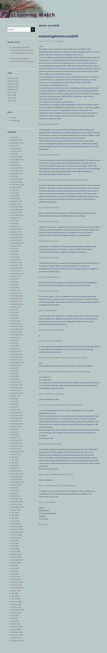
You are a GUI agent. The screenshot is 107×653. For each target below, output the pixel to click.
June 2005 (15, 615)
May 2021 (14, 176)
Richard (60, 41)
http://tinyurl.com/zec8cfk (48, 257)
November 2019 (17, 209)
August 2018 (16, 246)
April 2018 (15, 257)
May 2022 (14, 162)
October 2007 (16, 557)
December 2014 (17, 354)
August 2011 (16, 454)
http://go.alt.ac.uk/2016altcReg (50, 444)
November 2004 (17, 635)
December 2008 (17, 529)
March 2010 (15, 496)
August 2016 (16, 307)
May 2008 (14, 546)
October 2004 (16, 638)
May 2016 (14, 315)
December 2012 (17, 415)
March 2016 (15, 321)
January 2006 (16, 604)
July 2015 (14, 340)
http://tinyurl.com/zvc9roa (49, 241)
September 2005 (17, 610)
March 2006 (15, 599)
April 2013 (15, 407)
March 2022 (15, 165)
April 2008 (15, 549)
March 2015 (15, 348)
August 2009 (16, 510)
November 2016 (17, 298)
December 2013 (17, 385)
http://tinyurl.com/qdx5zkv (49, 124)
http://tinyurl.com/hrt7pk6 (49, 207)
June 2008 (15, 543)
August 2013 (16, 396)
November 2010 (17, 476)
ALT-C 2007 (11, 98)
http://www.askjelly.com (47, 310)
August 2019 (16, 218)
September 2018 (17, 243)
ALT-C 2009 (11, 92)
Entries (15, 120)
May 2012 (14, 432)
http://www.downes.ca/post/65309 (51, 330)
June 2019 (15, 221)
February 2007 (16, 579)
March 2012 (15, 437)
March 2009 (15, 524)
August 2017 (16, 276)
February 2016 (16, 323)
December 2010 (17, 474)
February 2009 (16, 526)
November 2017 (17, 268)
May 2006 (14, 596)
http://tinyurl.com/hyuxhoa (49, 221)
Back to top (43, 524)
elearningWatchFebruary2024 (22, 61)
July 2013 (14, 399)
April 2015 (15, 346)
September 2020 (17, 184)
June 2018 (15, 251)
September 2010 (17, 482)
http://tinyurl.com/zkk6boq (49, 291)
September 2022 (17, 159)
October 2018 (16, 240)
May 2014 (14, 374)
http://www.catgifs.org (47, 502)
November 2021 (17, 171)
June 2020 (15, 190)
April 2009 (15, 521)
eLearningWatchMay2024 (20, 58)
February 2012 (16, 440)
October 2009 (16, 504)
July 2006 (14, 593)
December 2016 (17, 296)
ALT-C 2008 (11, 95)
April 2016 (15, 318)
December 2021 (17, 168)
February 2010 (16, 499)
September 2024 (17, 143)
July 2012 (14, 429)
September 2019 (17, 215)
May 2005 (14, 618)
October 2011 (16, 449)
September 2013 (17, 393)
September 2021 (17, 173)
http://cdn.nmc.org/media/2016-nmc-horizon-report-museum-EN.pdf (64, 371)
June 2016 (15, 312)
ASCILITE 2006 (13, 87)
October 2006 (16, 585)
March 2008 (15, 551)
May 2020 (14, 193)
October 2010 (16, 479)
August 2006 (16, 590)
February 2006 (16, 601)
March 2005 (15, 624)
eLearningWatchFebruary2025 (22, 50)
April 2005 (15, 621)
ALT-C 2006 (11, 100)
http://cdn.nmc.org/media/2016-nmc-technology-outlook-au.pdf (62, 358)
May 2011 (14, 462)
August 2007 (16, 563)
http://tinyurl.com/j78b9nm (49, 155)
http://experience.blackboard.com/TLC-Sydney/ (56, 474)
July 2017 (14, 279)
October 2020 (16, 182)
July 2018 (14, 248)
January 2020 (16, 204)
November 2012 (17, 418)
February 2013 (16, 412)
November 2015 (17, 329)
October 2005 (16, 607)
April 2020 (15, 196)
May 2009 (14, 518)
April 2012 (15, 435)
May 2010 (14, 493)
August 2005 (16, 613)
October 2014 (16, 360)
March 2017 (15, 290)
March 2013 (15, 410)
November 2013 (17, 387)
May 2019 (14, 223)
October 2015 (16, 332)
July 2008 (14, 540)
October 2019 (16, 212)
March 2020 (15, 198)
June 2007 (15, 568)
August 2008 (16, 538)
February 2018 (16, 262)
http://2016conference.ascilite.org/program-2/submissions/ (60, 405)
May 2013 (14, 404)
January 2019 (16, 232)
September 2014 (17, 362)
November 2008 (17, 532)
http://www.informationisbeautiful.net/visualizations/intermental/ (63, 180)
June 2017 (15, 282)
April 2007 (15, 574)
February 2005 (16, 626)
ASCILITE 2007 (13, 84)
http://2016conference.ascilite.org (51, 394)
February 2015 (16, 351)
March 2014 (15, 379)
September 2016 (17, 304)
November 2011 (17, 446)
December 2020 (17, 179)
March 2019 (15, 226)
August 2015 (16, 337)
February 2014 (16, 382)
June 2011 (15, 460)
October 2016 (16, 301)
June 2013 (15, 401)
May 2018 (14, 254)
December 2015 (17, 326)
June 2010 (15, 490)
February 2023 (16, 157)
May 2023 (14, 154)
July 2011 (14, 457)
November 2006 (17, 582)
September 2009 (17, 507)
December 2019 (17, 207)
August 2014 (16, 365)
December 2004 (17, 632)
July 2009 (14, 513)
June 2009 (15, 515)
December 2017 (17, 265)
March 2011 (15, 468)
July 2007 (14, 565)
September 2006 (17, 588)
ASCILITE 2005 (13, 89)
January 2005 (16, 629)
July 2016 (14, 310)
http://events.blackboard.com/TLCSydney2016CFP (57, 485)
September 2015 (17, 335)
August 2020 (16, 187)
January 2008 (16, 554)
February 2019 (16, 229)
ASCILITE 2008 (13, 81)
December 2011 (17, 443)
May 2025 (14, 137)
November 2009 (17, 501)
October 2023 (16, 151)
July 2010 (14, 487)
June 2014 (15, 371)
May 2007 (14, 571)
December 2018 (17, 235)
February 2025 (16, 140)
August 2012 (16, 426)
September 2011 (17, 451)
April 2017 (15, 287)
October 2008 (16, 535)
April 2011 (15, 465)
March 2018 (15, 260)
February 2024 (16, 148)
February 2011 (16, 471)
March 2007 (15, 576)
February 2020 (16, 201)
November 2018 (17, 237)
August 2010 (16, 485)
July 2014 (14, 368)
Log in (13, 117)
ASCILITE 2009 (13, 78)
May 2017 (14, 285)
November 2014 (17, 357)
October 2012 (16, 421)
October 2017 (16, 271)
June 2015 (15, 343)
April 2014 (15, 376)
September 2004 (17, 640)
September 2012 (17, 424)
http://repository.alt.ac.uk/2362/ (51, 341)
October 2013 (16, 390)
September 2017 (17, 273)
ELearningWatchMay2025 (20, 47)
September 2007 (17, 560)
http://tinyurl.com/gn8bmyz (49, 277)
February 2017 (16, 293)
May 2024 (14, 146)
